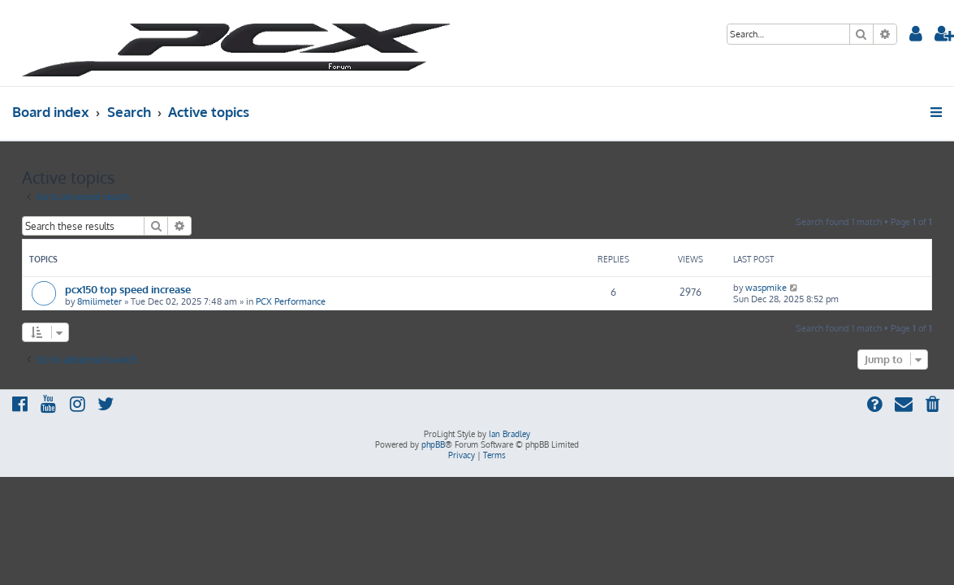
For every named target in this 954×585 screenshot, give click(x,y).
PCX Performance (291, 301)
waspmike (766, 287)
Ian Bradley (509, 434)
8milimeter (99, 301)
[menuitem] (916, 35)
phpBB (433, 444)
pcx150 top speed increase (128, 289)
